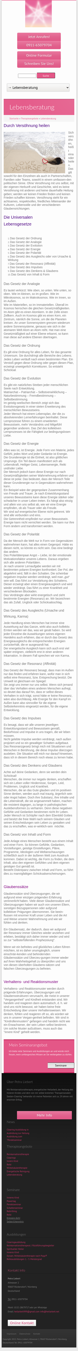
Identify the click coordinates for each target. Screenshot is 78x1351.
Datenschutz (24, 1333)
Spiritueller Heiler (15, 1249)
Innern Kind (12, 1161)
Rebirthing (12, 1211)
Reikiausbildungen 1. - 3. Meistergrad (24, 1259)
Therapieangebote (29, 118)
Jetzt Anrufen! (39, 40)
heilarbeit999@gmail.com (27, 1311)
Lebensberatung (48, 118)
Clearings (11, 1157)
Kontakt (36, 1333)
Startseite (14, 118)
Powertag (11, 1201)
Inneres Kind (13, 1197)
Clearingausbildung (16, 1242)
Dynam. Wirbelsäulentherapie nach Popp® (27, 1255)
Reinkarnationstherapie (18, 1154)
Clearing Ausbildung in (18, 1129)
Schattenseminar (15, 1207)
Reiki (9, 1164)
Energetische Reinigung (18, 1171)
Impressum (11, 1333)
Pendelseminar (14, 1204)
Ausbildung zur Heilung (18, 1133)
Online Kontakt (22, 1322)
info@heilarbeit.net (49, 1311)
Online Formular (39, 59)
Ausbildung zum (14, 1136)
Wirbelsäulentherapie (17, 1167)
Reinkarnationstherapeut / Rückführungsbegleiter (30, 1245)
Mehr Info (44, 1115)
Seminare (61, 1065)
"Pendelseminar (14, 1140)
